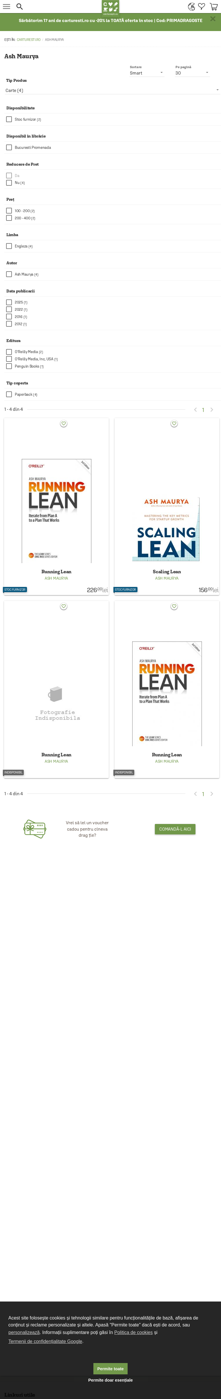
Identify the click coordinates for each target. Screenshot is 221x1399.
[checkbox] (113, 119)
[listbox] (112, 90)
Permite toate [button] (110, 1369)
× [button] (212, 19)
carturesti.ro (29, 40)
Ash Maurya (56, 578)
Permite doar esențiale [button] (110, 1380)
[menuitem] (190, 6)
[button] (57, 6)
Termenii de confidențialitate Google (45, 1341)
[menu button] (6, 6)
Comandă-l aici (175, 829)
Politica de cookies (133, 1332)
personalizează (24, 1332)
